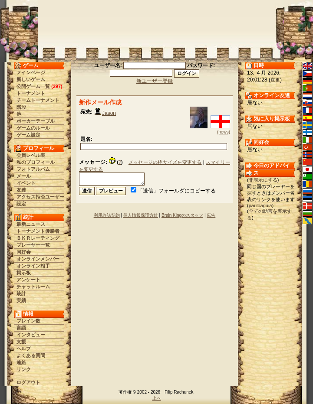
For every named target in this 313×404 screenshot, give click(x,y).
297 (57, 86)
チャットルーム (33, 286)
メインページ (30, 72)
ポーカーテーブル (35, 121)
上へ (156, 398)
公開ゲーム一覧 (33, 86)
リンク (23, 369)
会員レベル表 (30, 155)
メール (23, 176)
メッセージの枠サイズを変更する (165, 162)
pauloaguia (260, 205)
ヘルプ (23, 348)
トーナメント (30, 93)
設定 (21, 203)
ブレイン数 (28, 320)
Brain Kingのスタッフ (182, 215)
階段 (21, 107)
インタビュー (30, 334)
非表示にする (263, 179)
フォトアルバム (33, 169)
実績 (21, 300)
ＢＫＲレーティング (37, 238)
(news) (223, 132)
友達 (21, 189)
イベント (26, 183)
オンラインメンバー (37, 258)
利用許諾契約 (107, 215)
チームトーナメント (37, 100)
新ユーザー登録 (154, 81)
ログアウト (28, 382)
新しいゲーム (30, 79)
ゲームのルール (33, 127)
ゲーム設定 (28, 134)
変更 (275, 79)
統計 (21, 293)
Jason (109, 113)
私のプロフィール (35, 162)
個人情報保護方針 (140, 215)
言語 (21, 327)
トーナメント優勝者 (37, 231)
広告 (211, 215)
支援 (21, 341)
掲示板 (23, 272)
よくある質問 (30, 355)
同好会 (23, 251)
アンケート (28, 279)
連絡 (21, 362)
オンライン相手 (33, 265)
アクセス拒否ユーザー (40, 196)
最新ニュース (30, 224)
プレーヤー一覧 (33, 245)
